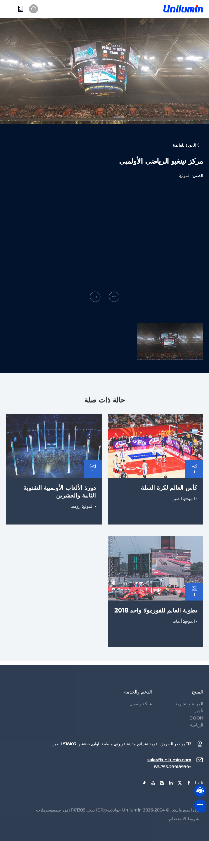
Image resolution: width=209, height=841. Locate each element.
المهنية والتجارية (189, 713)
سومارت (43, 819)
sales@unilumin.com (169, 769)
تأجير (199, 720)
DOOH (196, 727)
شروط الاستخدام (184, 828)
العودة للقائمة (186, 145)
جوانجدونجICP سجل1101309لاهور (91, 819)
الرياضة (196, 734)
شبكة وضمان (140, 713)
